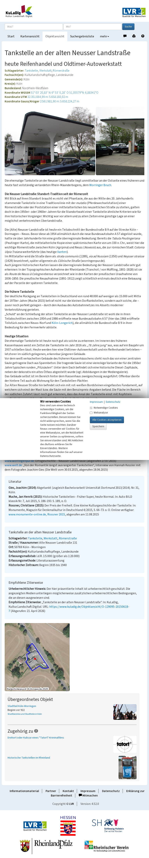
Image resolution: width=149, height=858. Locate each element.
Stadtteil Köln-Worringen (22, 706)
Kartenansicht (30, 36)
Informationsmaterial (24, 791)
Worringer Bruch (100, 185)
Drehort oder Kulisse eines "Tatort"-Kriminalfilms (36, 738)
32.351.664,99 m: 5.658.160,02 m (47, 97)
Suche (128, 27)
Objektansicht (54, 36)
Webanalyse (99, 413)
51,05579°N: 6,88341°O (83, 93)
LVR (71, 804)
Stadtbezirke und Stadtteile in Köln (25, 714)
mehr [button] (104, 36)
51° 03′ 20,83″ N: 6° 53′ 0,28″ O (50, 93)
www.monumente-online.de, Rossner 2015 (37, 514)
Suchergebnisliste (82, 36)
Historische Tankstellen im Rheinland (29, 758)
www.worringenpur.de (19, 461)
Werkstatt (45, 71)
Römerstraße (61, 71)
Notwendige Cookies (104, 408)
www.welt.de (13, 465)
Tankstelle (31, 71)
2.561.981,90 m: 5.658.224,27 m (59, 101)
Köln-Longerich (62, 323)
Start (11, 36)
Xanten (62, 252)
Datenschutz (111, 791)
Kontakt (68, 791)
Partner (51, 791)
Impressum (88, 791)
